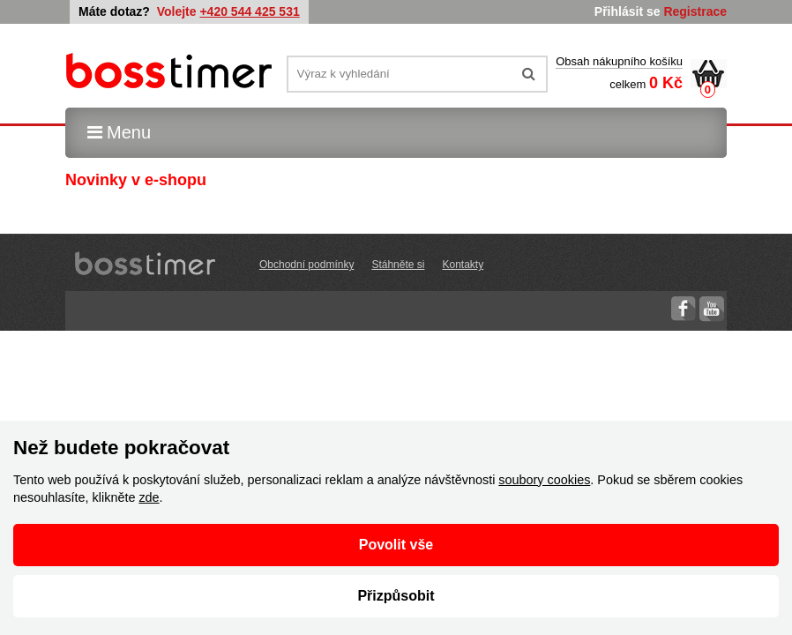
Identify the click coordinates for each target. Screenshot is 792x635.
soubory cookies (544, 480)
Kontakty (462, 264)
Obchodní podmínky (306, 264)
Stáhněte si (397, 264)
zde (148, 497)
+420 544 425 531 (249, 11)
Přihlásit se (627, 11)
